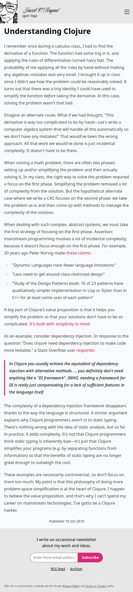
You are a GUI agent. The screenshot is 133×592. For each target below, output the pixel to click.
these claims (78, 253)
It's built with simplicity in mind (59, 324)
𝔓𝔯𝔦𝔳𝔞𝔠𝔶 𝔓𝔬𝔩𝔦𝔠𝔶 (71, 586)
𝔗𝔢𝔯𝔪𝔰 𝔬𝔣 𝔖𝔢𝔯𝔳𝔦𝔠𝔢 (95, 586)
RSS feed (58, 568)
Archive (76, 568)
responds (85, 350)
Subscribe (90, 557)
